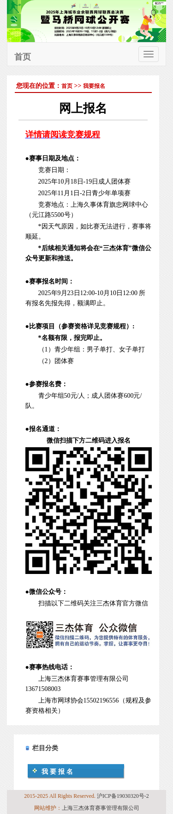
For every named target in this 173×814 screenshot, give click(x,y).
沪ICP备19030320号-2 (123, 796)
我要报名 (94, 86)
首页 (22, 57)
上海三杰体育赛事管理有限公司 (100, 808)
